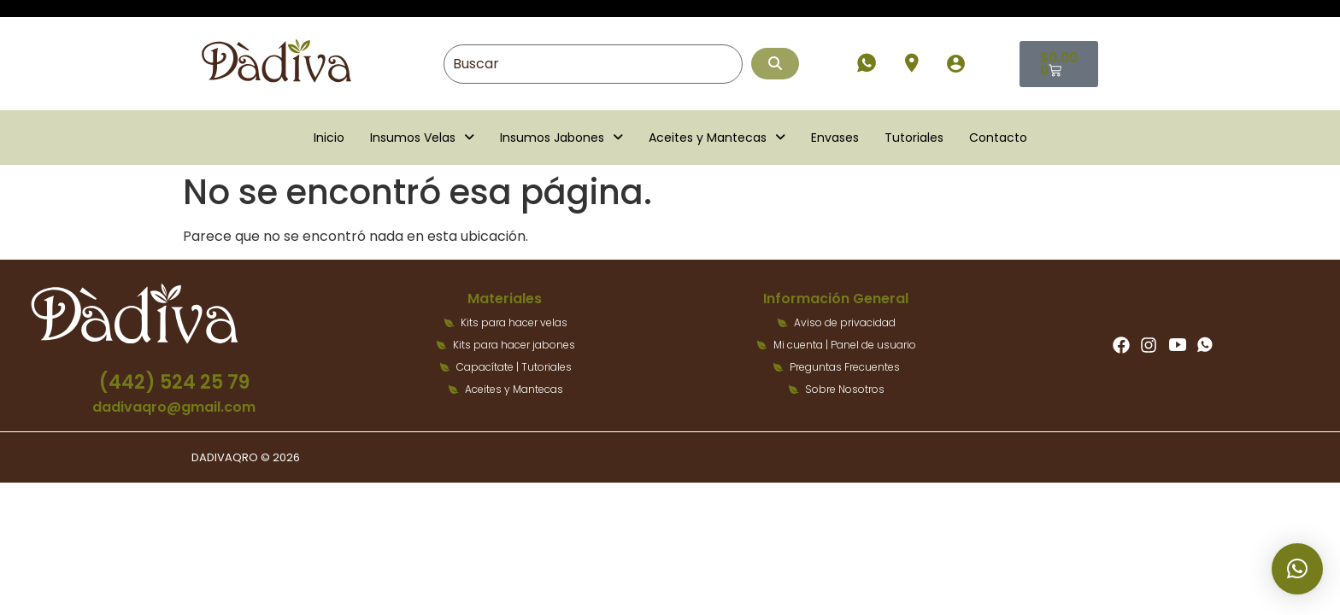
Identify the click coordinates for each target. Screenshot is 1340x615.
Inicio (329, 137)
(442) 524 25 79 (174, 382)
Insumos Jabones (561, 137)
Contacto (998, 137)
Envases (835, 137)
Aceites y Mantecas (717, 137)
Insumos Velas (422, 137)
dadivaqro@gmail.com (174, 407)
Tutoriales (914, 137)
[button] (422, 137)
